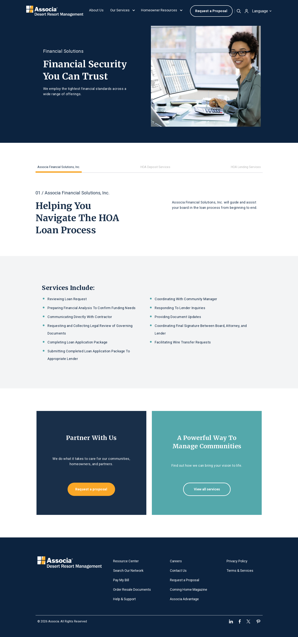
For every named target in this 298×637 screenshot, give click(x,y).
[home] (54, 11)
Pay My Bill (121, 580)
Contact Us (178, 571)
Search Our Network (128, 571)
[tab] (59, 165)
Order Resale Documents (132, 589)
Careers (176, 561)
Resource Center (126, 561)
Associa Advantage (184, 599)
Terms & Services (240, 571)
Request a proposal (89, 489)
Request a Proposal (211, 11)
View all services (210, 489)
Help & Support (124, 599)
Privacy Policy (237, 561)
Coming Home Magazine (188, 589)
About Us (96, 10)
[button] (122, 11)
